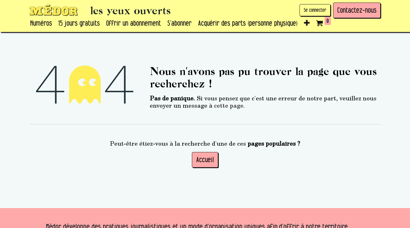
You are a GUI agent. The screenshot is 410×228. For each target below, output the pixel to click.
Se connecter (315, 10)
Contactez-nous (356, 10)
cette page (228, 105)
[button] (307, 23)
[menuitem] (41, 23)
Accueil (205, 159)
